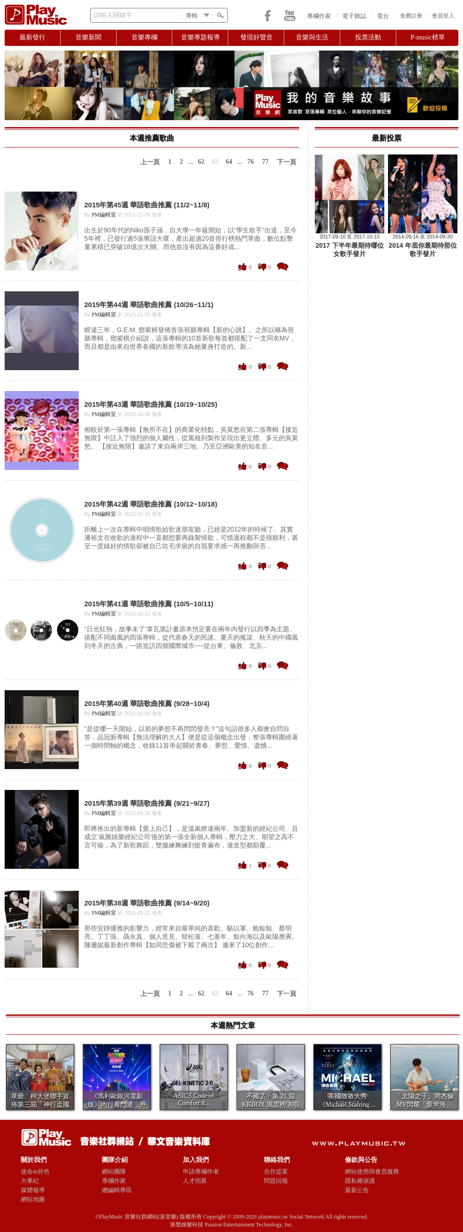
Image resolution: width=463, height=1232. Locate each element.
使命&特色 (35, 1171)
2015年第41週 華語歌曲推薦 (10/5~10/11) (148, 604)
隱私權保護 (360, 1180)
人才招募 (195, 1180)
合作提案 (276, 1171)
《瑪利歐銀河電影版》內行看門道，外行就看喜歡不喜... (117, 1104)
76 (250, 161)
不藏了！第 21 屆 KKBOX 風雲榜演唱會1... (270, 1104)
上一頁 (150, 162)
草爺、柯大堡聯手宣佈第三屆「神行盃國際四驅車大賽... (40, 1104)
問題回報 (276, 1180)
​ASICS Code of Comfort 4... (194, 1099)
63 (215, 161)
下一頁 (286, 162)
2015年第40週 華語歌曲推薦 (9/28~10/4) (147, 703)
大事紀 (30, 1180)
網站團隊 (114, 1171)
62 (201, 161)
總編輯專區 (117, 1190)
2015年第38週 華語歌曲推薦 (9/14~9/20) (147, 903)
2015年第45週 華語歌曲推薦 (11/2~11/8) (147, 205)
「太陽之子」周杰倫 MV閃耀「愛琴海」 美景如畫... (424, 1104)
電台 (383, 16)
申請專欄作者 (201, 1171)
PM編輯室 (104, 215)
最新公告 (357, 1190)
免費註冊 (411, 16)
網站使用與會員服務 (372, 1171)
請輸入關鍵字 (113, 15)
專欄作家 (319, 16)
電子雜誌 (354, 16)
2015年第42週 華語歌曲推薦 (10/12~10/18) (150, 504)
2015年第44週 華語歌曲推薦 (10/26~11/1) (148, 304)
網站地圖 (33, 1199)
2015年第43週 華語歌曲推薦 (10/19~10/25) (150, 404)
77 (265, 161)
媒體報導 (33, 1190)
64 (229, 161)
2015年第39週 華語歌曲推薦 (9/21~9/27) (147, 803)
